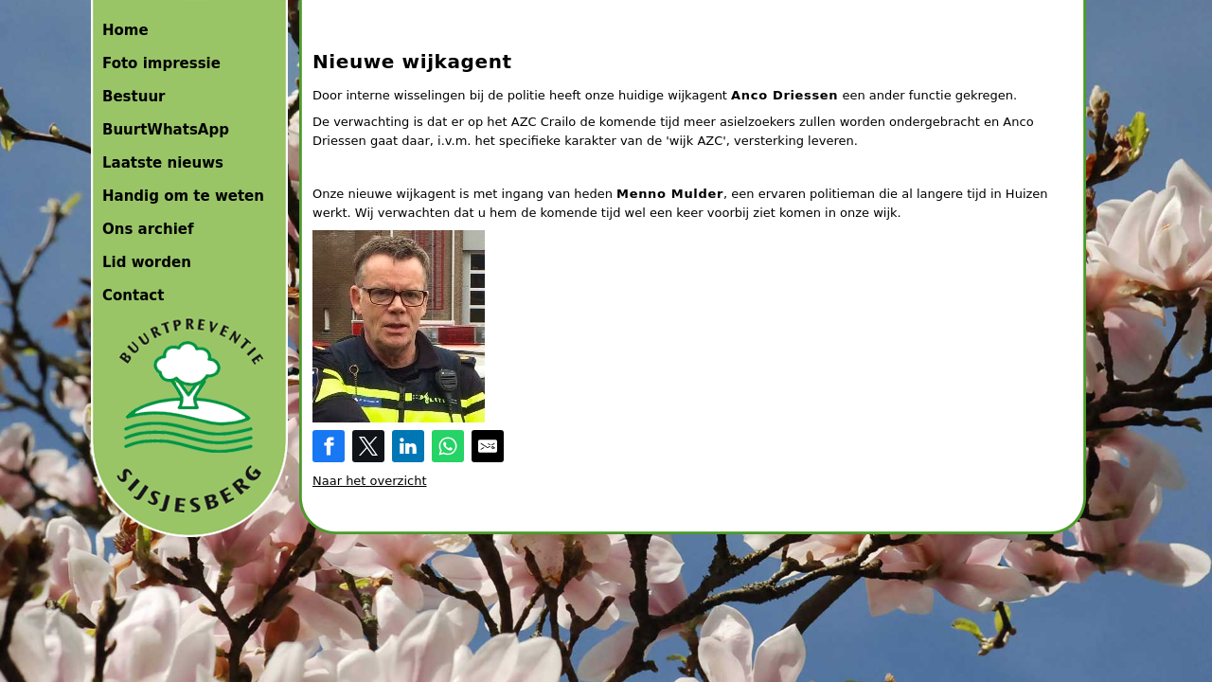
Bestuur (133, 96)
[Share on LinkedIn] (408, 446)
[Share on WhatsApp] (448, 446)
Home (125, 30)
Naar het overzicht (369, 481)
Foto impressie (161, 63)
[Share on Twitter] (368, 446)
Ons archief (148, 229)
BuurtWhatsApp (165, 129)
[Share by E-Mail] (488, 446)
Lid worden (146, 262)
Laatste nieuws (162, 162)
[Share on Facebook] (328, 446)
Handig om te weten (183, 196)
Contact (133, 295)
